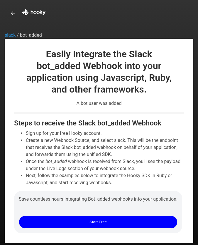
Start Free (98, 222)
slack (11, 35)
